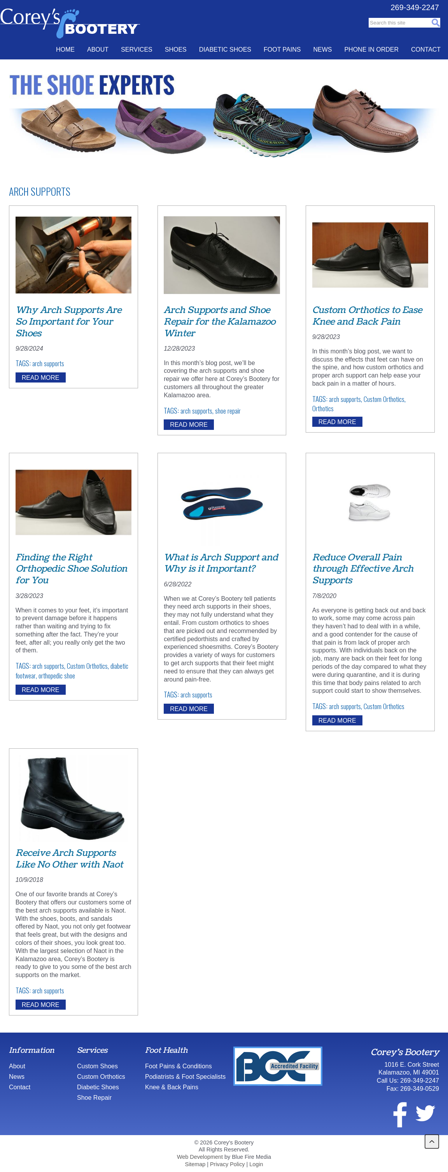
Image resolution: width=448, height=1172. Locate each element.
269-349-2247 (414, 7)
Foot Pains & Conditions (178, 1066)
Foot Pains (282, 49)
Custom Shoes (97, 1066)
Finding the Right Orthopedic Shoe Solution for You (71, 569)
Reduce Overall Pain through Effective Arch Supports (362, 569)
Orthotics (323, 408)
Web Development (200, 1157)
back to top (432, 1141)
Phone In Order (371, 49)
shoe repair (228, 410)
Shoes (176, 49)
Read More (41, 377)
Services (136, 49)
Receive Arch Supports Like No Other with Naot (69, 859)
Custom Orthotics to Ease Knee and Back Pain (367, 316)
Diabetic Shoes (225, 49)
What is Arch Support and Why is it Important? (221, 563)
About (97, 49)
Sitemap (195, 1164)
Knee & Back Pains (171, 1087)
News (322, 49)
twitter (425, 1113)
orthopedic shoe (56, 675)
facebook (395, 1113)
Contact (426, 49)
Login (256, 1164)
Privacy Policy (227, 1164)
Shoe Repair (94, 1097)
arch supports (48, 363)
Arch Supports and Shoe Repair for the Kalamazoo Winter (219, 322)
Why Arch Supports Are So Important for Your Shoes (68, 322)
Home (65, 49)
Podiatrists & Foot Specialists (185, 1076)
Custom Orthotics (384, 399)
